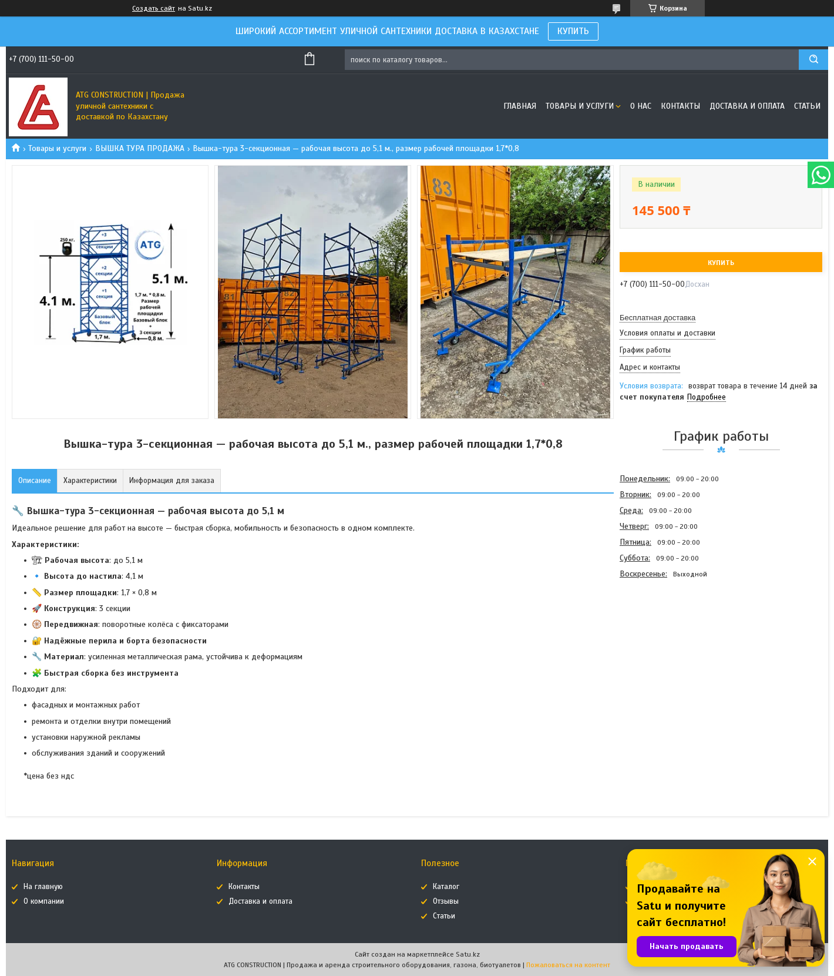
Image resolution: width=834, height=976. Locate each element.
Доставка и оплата (747, 106)
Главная (519, 106)
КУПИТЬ (573, 31)
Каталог (446, 886)
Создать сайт (153, 8)
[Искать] (813, 59)
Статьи (807, 106)
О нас (640, 106)
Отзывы (446, 901)
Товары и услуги (580, 106)
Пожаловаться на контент (568, 965)
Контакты (680, 106)
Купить (721, 263)
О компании (43, 901)
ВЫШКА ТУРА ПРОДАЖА (139, 148)
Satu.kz (468, 954)
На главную (43, 886)
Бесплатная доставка (657, 317)
